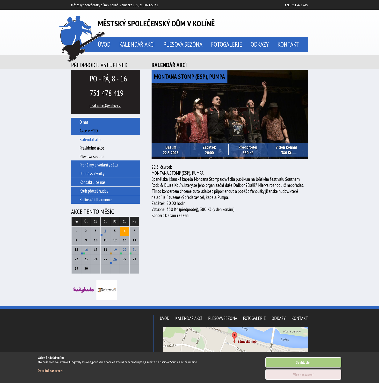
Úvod (164, 318)
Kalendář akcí (137, 44)
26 (115, 259)
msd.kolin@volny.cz (105, 105)
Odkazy (260, 44)
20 (124, 249)
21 (134, 249)
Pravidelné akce (92, 148)
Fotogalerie (226, 44)
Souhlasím (303, 362)
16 (86, 249)
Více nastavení (303, 374)
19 (115, 249)
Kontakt (288, 44)
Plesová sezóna (182, 44)
